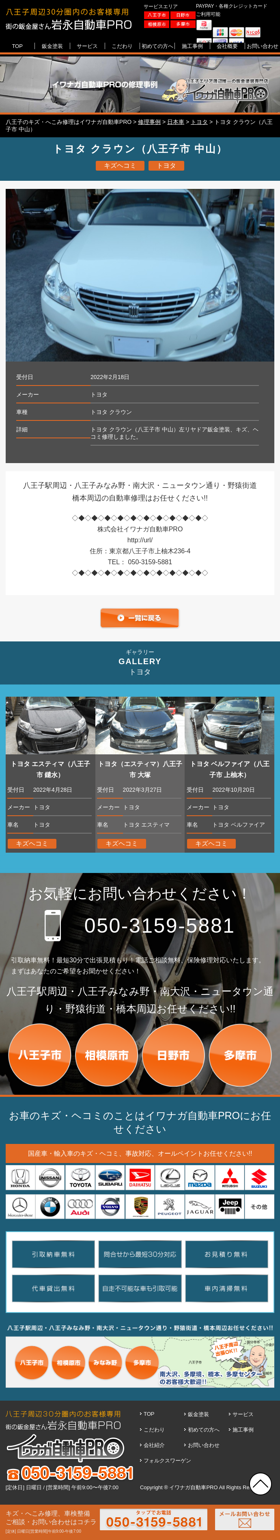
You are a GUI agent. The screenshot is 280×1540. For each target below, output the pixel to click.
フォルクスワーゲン (167, 1461)
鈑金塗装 (198, 1414)
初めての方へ (204, 1430)
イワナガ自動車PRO (193, 1487)
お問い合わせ (204, 1445)
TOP (149, 1414)
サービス (243, 1414)
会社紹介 (154, 1445)
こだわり (154, 1430)
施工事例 (243, 1430)
